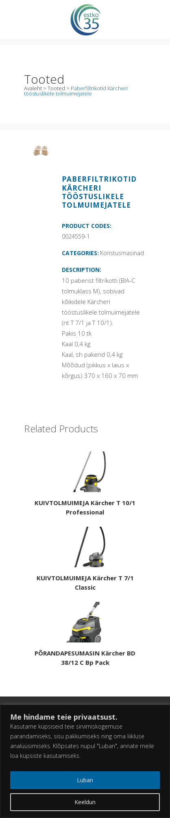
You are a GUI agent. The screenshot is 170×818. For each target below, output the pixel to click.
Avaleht (33, 88)
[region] (85, 761)
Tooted (56, 88)
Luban (85, 780)
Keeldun (85, 802)
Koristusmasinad (122, 253)
